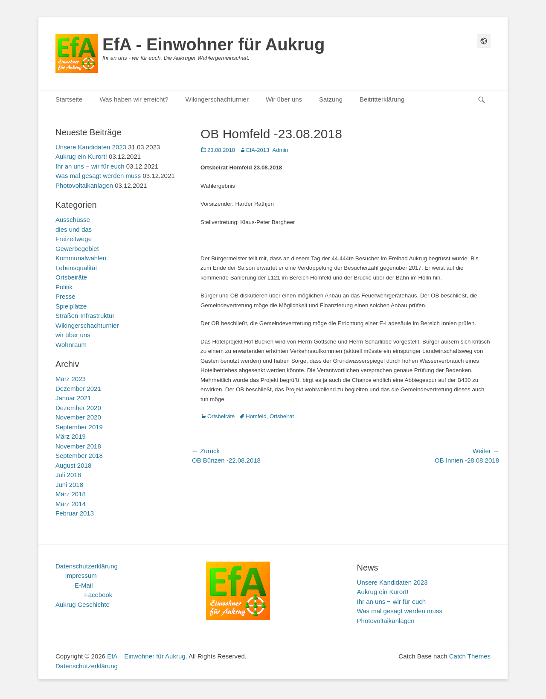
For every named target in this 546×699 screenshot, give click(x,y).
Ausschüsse (72, 219)
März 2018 (70, 494)
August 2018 (73, 465)
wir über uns (72, 334)
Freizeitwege (73, 238)
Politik (64, 287)
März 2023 (70, 378)
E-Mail (84, 585)
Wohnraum (71, 344)
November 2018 (78, 446)
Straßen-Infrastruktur (84, 315)
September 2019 (79, 427)
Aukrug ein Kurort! (81, 156)
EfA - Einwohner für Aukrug (213, 44)
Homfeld (256, 416)
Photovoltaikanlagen (84, 185)
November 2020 (78, 417)
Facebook (98, 594)
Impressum (81, 575)
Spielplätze (71, 306)
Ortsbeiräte (221, 416)
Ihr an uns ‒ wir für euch (90, 166)
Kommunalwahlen (80, 258)
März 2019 (70, 436)
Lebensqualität (76, 267)
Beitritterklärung (382, 99)
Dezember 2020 (78, 407)
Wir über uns (284, 99)
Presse (65, 296)
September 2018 (79, 455)
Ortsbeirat (282, 416)
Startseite (68, 99)
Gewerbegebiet (77, 248)
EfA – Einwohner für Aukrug (146, 656)
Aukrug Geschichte (82, 604)
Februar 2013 (74, 513)
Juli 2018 (68, 474)
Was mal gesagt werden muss (98, 175)
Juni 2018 (69, 484)
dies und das (73, 229)
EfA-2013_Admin (267, 150)
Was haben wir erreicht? (133, 99)
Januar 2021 (73, 398)
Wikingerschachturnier (217, 99)
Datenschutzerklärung (86, 566)
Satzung (331, 99)
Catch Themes (470, 656)
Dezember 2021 (78, 388)
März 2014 (70, 503)
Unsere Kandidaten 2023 (90, 147)
